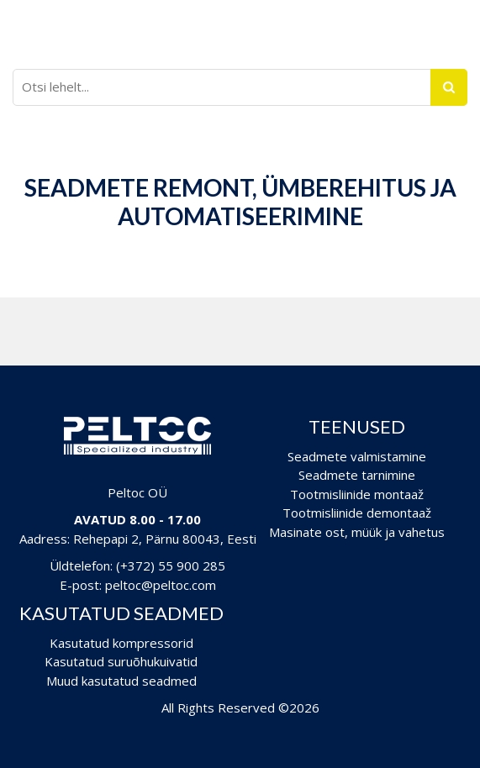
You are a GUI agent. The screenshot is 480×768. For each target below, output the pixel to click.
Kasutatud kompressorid (121, 642)
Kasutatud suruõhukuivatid (121, 661)
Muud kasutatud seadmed (121, 680)
